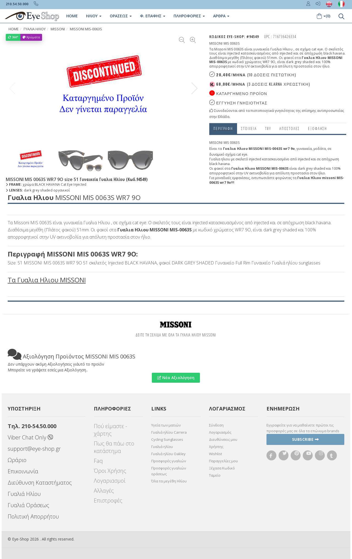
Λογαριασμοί (109, 480)
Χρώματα (31, 37)
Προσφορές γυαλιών (168, 460)
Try (268, 128)
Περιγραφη (223, 128)
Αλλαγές (104, 490)
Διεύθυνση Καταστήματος (40, 482)
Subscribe (305, 439)
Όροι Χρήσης (110, 470)
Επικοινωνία (23, 471)
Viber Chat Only (30, 437)
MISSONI (58, 29)
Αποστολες (289, 128)
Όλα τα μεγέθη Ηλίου (169, 481)
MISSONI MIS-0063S (86, 29)
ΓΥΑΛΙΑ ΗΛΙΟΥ (35, 29)
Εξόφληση (317, 128)
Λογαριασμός (220, 432)
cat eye (241, 154)
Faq (98, 461)
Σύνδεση (216, 425)
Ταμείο (215, 475)
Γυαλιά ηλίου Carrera (169, 432)
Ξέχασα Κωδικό (222, 468)
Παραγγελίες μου (223, 460)
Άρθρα (221, 15)
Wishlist (215, 453)
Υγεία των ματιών (166, 425)
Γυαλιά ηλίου (162, 446)
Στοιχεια (249, 128)
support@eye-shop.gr (34, 448)
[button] (194, 88)
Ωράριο (17, 460)
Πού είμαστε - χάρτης (110, 429)
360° (13, 37)
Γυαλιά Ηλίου (24, 494)
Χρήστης (216, 446)
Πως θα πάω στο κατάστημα (114, 447)
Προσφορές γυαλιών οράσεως (168, 471)
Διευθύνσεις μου (223, 439)
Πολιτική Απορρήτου (33, 516)
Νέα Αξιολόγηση (175, 377)
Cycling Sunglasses (167, 439)
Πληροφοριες (189, 15)
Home (72, 15)
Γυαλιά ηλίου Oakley (168, 453)
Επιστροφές (108, 500)
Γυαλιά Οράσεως (28, 505)
